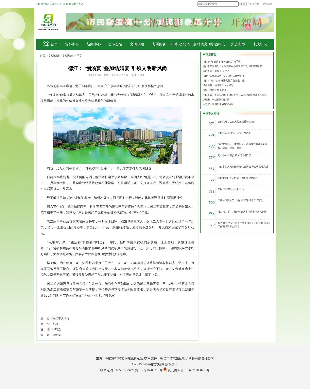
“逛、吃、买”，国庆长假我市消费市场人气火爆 (242, 211)
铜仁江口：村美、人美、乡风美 (234, 133)
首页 (50, 44)
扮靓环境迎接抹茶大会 (214, 90)
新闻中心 (94, 44)
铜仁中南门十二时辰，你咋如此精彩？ (238, 178)
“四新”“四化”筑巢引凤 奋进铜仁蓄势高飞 (223, 75)
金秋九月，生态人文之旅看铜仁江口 (237, 121)
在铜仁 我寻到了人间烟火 (231, 189)
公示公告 (115, 44)
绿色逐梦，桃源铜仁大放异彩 (218, 85)
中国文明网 (254, 4)
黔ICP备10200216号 (148, 370)
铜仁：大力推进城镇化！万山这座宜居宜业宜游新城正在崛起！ (236, 94)
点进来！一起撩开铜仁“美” (216, 99)
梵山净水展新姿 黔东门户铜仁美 (234, 155)
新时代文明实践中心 (209, 44)
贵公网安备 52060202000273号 (189, 370)
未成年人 (260, 44)
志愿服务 (159, 44)
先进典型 (238, 44)
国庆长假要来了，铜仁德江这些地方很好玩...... (242, 200)
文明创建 (137, 44)
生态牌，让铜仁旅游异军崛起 (218, 104)
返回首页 (267, 4)
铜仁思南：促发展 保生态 (216, 71)
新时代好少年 (180, 44)
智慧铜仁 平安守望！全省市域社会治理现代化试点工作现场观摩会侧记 (244, 225)
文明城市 (68, 55)
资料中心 (72, 44)
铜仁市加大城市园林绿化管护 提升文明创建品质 (243, 166)
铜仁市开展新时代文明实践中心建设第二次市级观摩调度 (232, 66)
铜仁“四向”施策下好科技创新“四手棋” (222, 61)
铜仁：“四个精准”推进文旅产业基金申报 (224, 80)
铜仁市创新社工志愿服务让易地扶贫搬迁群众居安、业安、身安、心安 (242, 146)
